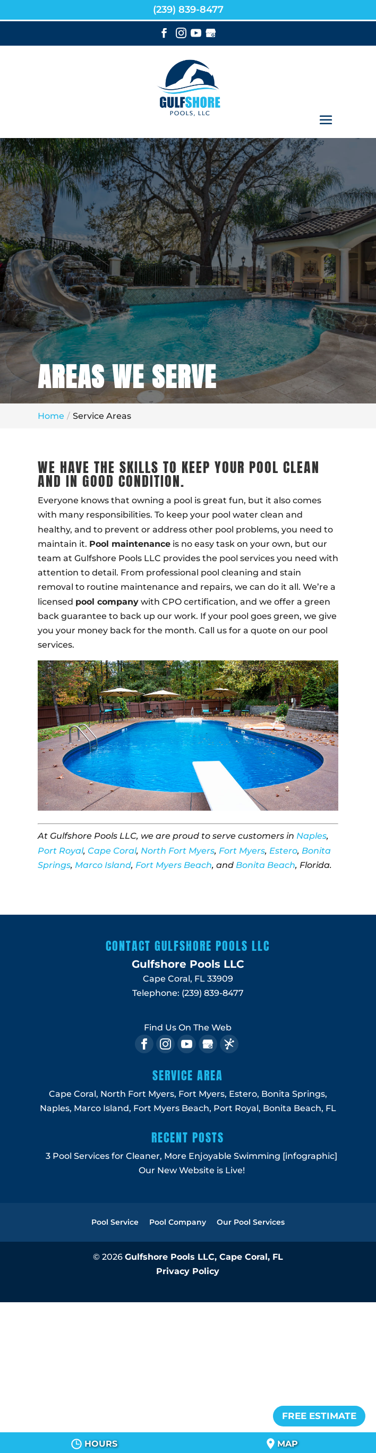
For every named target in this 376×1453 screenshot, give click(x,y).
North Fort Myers (178, 851)
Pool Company (177, 1222)
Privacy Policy (187, 1271)
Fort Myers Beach (173, 865)
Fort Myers (242, 851)
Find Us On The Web (188, 1027)
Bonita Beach (265, 865)
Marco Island (103, 865)
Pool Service (115, 1222)
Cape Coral (112, 851)
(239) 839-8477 (188, 9)
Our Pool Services (251, 1222)
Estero (283, 851)
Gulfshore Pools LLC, (204, 1257)
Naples (311, 836)
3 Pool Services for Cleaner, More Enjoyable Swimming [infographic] (191, 1156)
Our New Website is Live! (192, 1170)
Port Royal (60, 851)
